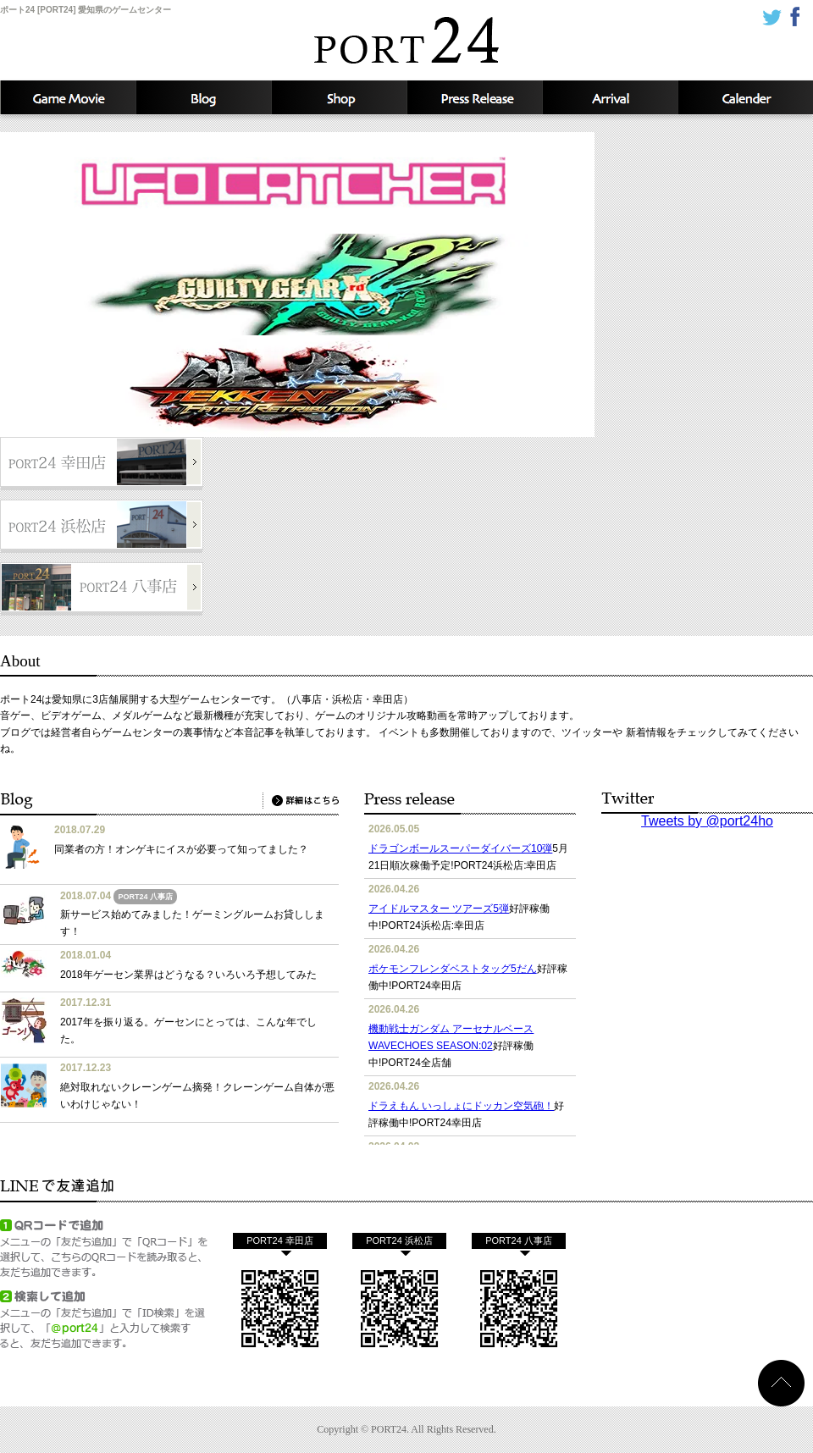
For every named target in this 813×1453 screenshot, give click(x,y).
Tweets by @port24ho (707, 821)
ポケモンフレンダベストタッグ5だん (452, 969)
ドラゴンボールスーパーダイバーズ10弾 (460, 848)
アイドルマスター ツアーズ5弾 (438, 908)
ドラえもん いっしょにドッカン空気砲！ (461, 1106)
